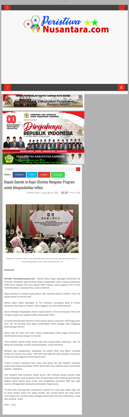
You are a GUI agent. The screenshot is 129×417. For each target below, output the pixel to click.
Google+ (44, 175)
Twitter (32, 175)
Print (71, 193)
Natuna (10, 169)
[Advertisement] (64, 60)
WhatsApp (58, 175)
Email (77, 193)
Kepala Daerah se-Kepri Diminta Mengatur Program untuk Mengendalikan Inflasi (39, 184)
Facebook (19, 175)
